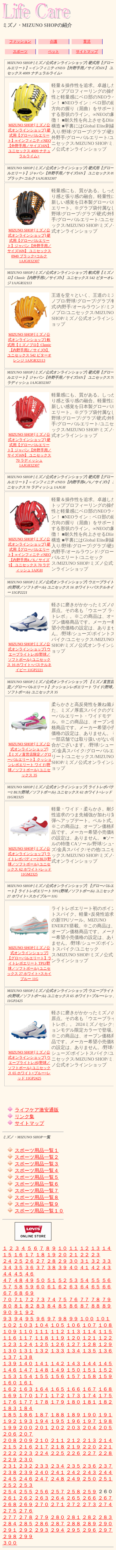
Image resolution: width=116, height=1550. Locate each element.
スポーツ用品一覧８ (37, 1197)
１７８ (41, 1402)
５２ (62, 1280)
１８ (40, 1254)
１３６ (105, 1350)
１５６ (57, 1376)
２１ (73, 1254)
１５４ (25, 1376)
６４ (84, 1286)
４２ (95, 1267)
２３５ (73, 1466)
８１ (18, 1305)
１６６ (73, 1389)
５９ (29, 1286)
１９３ (25, 1421)
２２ (84, 1254)
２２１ (105, 1446)
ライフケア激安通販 (37, 1109)
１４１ (41, 1363)
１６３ (25, 1389)
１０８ (105, 1325)
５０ (40, 1280)
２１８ (57, 1446)
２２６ (73, 1453)
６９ (29, 1293)
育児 (87, 41)
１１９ (57, 1338)
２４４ (105, 1472)
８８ (95, 1305)
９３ (7, 1318)
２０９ (25, 1440)
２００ (25, 1427)
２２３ (25, 1453)
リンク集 (24, 1116)
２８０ (57, 1517)
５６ (106, 1280)
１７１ (41, 1395)
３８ (51, 1267)
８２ (29, 1305)
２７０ (41, 1504)
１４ (106, 1248)
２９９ (25, 1536)
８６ (73, 1305)
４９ (29, 1280)
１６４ (41, 1389)
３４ (7, 1267)
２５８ (73, 1491)
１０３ (25, 1325)
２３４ (57, 1466)
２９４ (57, 1530)
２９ (62, 1261)
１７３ (73, 1395)
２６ (29, 1261)
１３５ (89, 1350)
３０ (73, 1261)
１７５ (105, 1395)
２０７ (25, 1434)
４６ (29, 1273)
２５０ (89, 1478)
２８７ (57, 1523)
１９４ (41, 1421)
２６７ (105, 1498)
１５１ (89, 1370)
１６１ (25, 1382)
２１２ (73, 1440)
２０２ (57, 1427)
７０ (7, 1299)
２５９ (89, 1491)
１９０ (89, 1414)
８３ (40, 1305)
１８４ (25, 1408)
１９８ (105, 1421)
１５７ (73, 1376)
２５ (18, 1261)
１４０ (25, 1363)
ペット (53, 51)
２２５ (57, 1453)
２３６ (89, 1466)
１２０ (73, 1338)
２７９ (41, 1517)
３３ (106, 1261)
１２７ (73, 1344)
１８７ (41, 1414)
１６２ (9, 1389)
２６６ (89, 1498)
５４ (84, 1280)
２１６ (25, 1446)
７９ (106, 1299)
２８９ (89, 1523)
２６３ (41, 1498)
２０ (62, 1254)
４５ (18, 1273)
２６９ (25, 1504)
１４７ (25, 1370)
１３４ (73, 1350)
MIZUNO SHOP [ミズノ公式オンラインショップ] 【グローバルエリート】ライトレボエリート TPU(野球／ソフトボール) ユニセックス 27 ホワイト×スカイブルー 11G (29, 963)
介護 (53, 41)
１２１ (89, 1338)
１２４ (25, 1344)
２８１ (73, 1517)
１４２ (57, 1363)
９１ (18, 1312)
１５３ (9, 1376)
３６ (29, 1267)
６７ (7, 1293)
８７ (84, 1305)
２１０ (41, 1440)
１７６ (9, 1402)
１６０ (9, 1382)
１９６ (73, 1421)
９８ (62, 1318)
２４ (7, 1261)
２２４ (41, 1453)
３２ (95, 1261)
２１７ (41, 1446)
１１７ (25, 1338)
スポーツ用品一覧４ (37, 1170)
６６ (106, 1286)
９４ (18, 1318)
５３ (73, 1280)
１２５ (41, 1344)
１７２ (57, 1395)
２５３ (25, 1485)
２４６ (25, 1478)
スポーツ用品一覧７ (37, 1190)
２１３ (89, 1440)
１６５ (57, 1389)
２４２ (73, 1472)
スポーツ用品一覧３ (37, 1163)
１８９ (73, 1414)
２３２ (25, 1466)
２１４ (105, 1440)
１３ (95, 1248)
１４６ (9, 1370)
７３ (40, 1299)
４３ (106, 1267)
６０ (40, 1286)
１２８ (89, 1344)
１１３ (73, 1331)
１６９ (9, 1395)
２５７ (57, 1491)
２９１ (9, 1530)
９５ (29, 1318)
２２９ (9, 1459)
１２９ (105, 1344)
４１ (84, 1267)
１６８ (105, 1389)
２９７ (105, 1530)
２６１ (9, 1498)
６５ (95, 1286)
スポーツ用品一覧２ (37, 1157)
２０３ (73, 1427)
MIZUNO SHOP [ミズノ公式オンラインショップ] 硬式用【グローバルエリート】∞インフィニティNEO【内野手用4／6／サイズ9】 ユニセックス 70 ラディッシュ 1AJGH (29, 554)
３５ (18, 1267)
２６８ (9, 1504)
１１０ (25, 1331)
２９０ (105, 1523)
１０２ (9, 1325)
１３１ (25, 1350)
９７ (51, 1318)
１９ (51, 1254)
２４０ (41, 1472)
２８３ (105, 1517)
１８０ (73, 1402)
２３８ (9, 1472)
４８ (18, 1280)
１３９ (9, 1363)
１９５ (57, 1421)
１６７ (89, 1389)
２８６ (41, 1523)
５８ (18, 1286)
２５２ (9, 1485)
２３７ (105, 1466)
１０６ (73, 1325)
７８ (95, 1299)
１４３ (73, 1363)
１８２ (105, 1402)
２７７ (9, 1517)
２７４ (105, 1504)
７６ (73, 1299)
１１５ (105, 1331)
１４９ (57, 1370)
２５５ (25, 1491)
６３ (73, 1286)
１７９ (57, 1402)
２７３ (89, 1504)
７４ (51, 1299)
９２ (29, 1312)
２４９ (73, 1478)
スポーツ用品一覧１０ (39, 1210)
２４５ (9, 1478)
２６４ (57, 1498)
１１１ (41, 1331)
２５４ (9, 1491)
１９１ (105, 1414)
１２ (84, 1248)
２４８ (57, 1478)
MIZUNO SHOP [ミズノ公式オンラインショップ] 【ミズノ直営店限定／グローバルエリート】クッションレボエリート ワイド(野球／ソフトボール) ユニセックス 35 (29, 759)
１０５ (57, 1325)
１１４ (89, 1331)
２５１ (105, 1478)
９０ (7, 1312)
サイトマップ (87, 51)
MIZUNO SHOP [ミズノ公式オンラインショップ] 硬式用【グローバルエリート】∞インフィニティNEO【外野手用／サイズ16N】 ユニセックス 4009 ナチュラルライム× (29, 140)
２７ (40, 1261)
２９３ (41, 1530)
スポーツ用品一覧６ (37, 1184)
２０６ (9, 1434)
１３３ (57, 1350)
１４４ (89, 1363)
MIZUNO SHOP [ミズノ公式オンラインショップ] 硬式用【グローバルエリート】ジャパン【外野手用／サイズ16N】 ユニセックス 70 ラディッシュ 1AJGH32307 (29, 449)
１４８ (41, 1370)
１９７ (89, 1421)
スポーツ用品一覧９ (37, 1204)
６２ (62, 1286)
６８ (18, 1293)
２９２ (25, 1530)
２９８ (9, 1536)
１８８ (57, 1414)
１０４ (41, 1325)
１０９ (9, 1331)
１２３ (9, 1344)
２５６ (41, 1491)
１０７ (89, 1325)
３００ (9, 1542)
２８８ (73, 1523)
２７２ (73, 1504)
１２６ (57, 1344)
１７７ (25, 1402)
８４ (51, 1305)
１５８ (89, 1376)
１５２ (105, 1370)
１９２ (9, 1421)
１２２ (105, 1338)
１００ (87, 1318)
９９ (73, 1318)
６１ (51, 1286)
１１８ (41, 1338)
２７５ (9, 1510)
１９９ (9, 1427)
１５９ (105, 1376)
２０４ (89, 1427)
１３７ (9, 1357)
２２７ (89, 1453)
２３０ (25, 1459)
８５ (62, 1305)
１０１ (102, 1318)
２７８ (25, 1517)
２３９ (25, 1472)
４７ (7, 1280)
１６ (18, 1254)
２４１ (57, 1472)
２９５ (73, 1530)
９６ (40, 1318)
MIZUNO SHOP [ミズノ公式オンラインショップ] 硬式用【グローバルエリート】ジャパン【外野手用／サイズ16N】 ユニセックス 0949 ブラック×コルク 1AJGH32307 (29, 245)
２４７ (41, 1478)
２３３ (41, 1466)
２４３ (89, 1472)
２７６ (25, 1510)
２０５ (105, 1427)
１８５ (9, 1414)
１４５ (105, 1363)
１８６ (25, 1414)
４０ (73, 1267)
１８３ (9, 1408)
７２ (29, 1299)
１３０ (9, 1350)
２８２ (89, 1517)
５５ (95, 1280)
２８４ (9, 1523)
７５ (62, 1299)
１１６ (9, 1338)
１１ (73, 1248)
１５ (7, 1254)
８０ (7, 1305)
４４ (7, 1273)
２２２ (9, 1453)
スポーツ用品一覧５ (37, 1177)
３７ (40, 1267)
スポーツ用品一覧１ (37, 1150)
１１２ (57, 1331)
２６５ (73, 1498)
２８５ (25, 1523)
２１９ (73, 1446)
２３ (95, 1254)
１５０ (73, 1370)
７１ (18, 1299)
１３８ (25, 1357)
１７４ (89, 1395)
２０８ (9, 1440)
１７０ (25, 1395)
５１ (51, 1280)
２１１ (57, 1440)
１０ (62, 1248)
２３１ (9, 1466)
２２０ (89, 1446)
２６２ (25, 1498)
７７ (84, 1299)
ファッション (20, 41)
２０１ (41, 1427)
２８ (51, 1261)
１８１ (89, 1402)
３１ (84, 1261)
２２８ (105, 1453)
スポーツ (20, 51)
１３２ (41, 1350)
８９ (106, 1305)
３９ (62, 1267)
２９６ (89, 1530)
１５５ (41, 1376)
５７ (7, 1286)
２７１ (57, 1504)
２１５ (9, 1446)
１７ (29, 1254)
